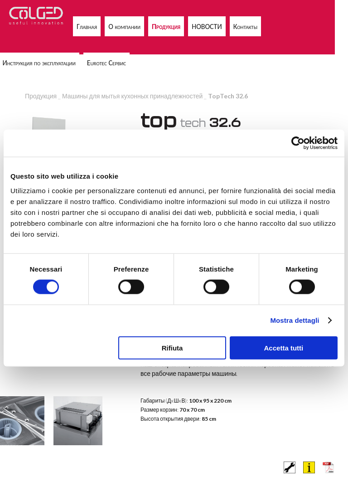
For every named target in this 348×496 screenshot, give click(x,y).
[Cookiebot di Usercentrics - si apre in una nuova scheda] (298, 143)
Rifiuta (172, 347)
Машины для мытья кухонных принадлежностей (132, 96)
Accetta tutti (284, 347)
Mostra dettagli (294, 320)
